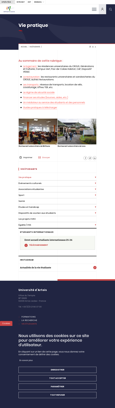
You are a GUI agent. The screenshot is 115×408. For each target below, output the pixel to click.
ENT (29, 2)
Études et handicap (29, 207)
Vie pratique (25, 177)
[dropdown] (102, 9)
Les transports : (31, 84)
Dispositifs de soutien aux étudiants (37, 213)
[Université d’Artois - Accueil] (9, 9)
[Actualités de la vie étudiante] (57, 267)
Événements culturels (30, 183)
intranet (21, 2)
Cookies (6, 326)
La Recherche (29, 320)
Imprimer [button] (25, 157)
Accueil (24, 47)
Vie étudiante (35, 47)
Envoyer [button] (44, 157)
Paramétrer (57, 389)
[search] (110, 9)
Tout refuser (57, 398)
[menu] (94, 9)
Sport (21, 195)
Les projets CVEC (27, 219)
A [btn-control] (90, 46)
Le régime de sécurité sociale (39, 92)
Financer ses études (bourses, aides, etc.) (45, 97)
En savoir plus (26, 363)
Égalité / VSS (25, 224)
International (30, 327)
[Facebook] (85, 158)
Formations (29, 316)
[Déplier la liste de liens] (95, 177)
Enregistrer (57, 372)
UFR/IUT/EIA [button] (6, 2)
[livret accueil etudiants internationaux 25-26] (57, 243)
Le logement (30, 66)
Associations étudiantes (31, 189)
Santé (22, 201)
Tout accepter (57, 381)
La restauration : (32, 76)
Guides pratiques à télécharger (40, 107)
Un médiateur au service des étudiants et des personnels (54, 102)
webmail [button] (38, 2)
